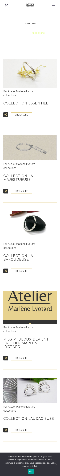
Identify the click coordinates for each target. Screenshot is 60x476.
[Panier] (6, 5)
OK (30, 471)
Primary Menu (53, 5)
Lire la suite (21, 114)
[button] (5, 114)
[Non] (56, 464)
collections (9, 95)
